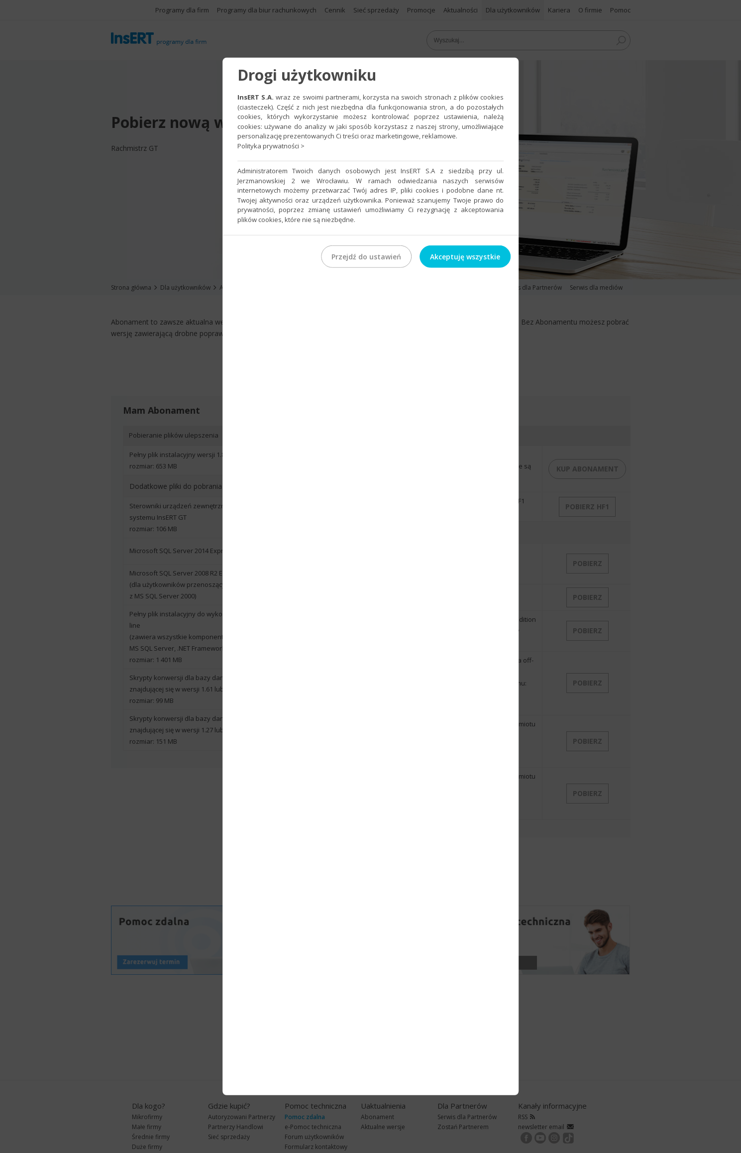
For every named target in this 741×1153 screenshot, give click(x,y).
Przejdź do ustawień (366, 256)
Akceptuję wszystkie (465, 256)
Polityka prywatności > (271, 145)
